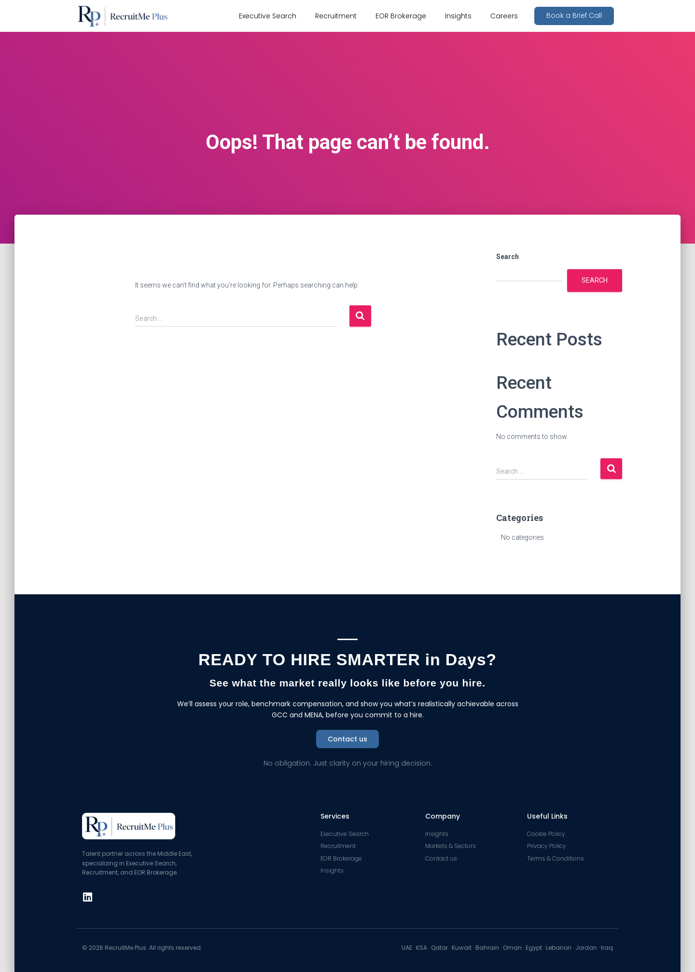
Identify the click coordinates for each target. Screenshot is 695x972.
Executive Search (267, 16)
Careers (504, 16)
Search (507, 256)
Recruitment (336, 16)
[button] (574, 16)
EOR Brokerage (400, 16)
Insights (458, 16)
